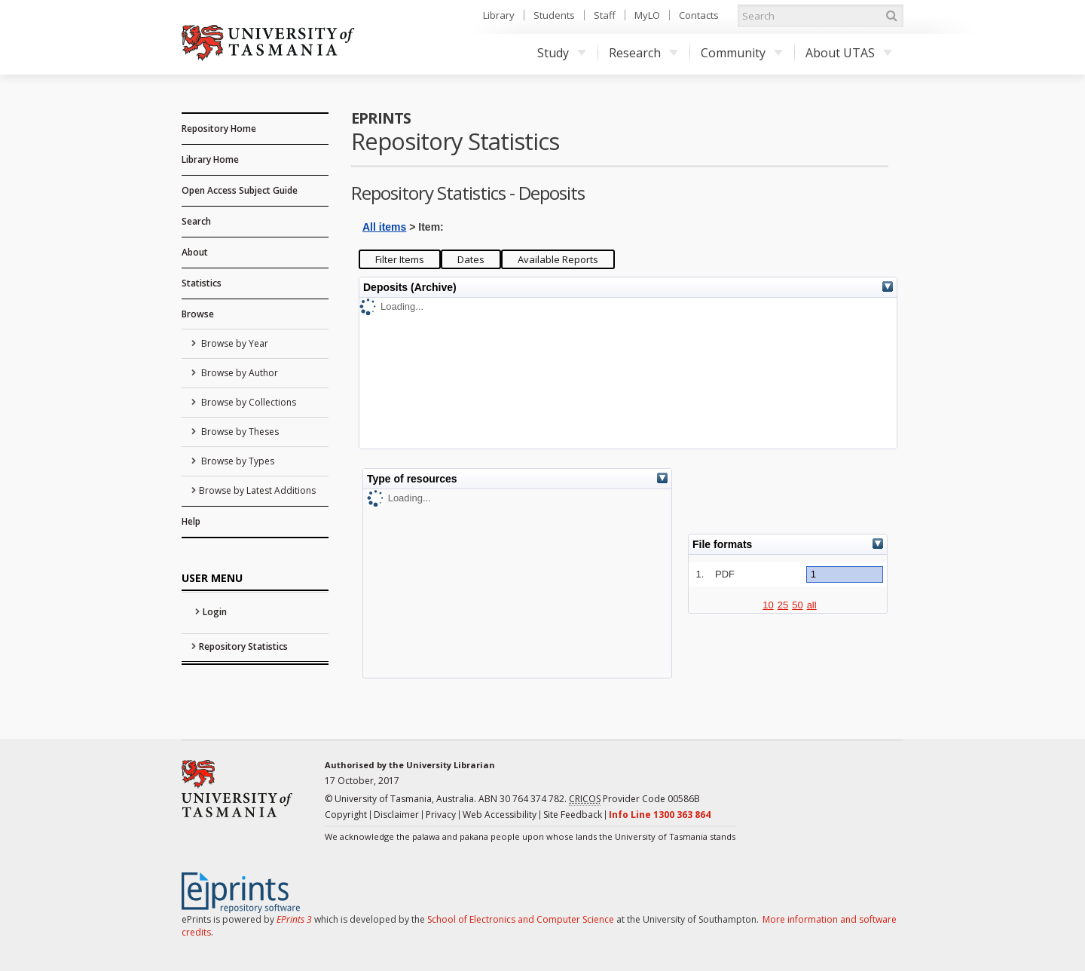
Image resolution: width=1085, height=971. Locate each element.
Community (742, 52)
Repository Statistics (243, 646)
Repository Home (219, 128)
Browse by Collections (247, 402)
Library (499, 15)
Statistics (202, 283)
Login (215, 611)
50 (797, 605)
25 (783, 605)
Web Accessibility (499, 814)
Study (561, 52)
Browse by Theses (239, 431)
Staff (605, 15)
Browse (198, 314)
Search (196, 221)
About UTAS (848, 52)
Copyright (346, 814)
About (195, 252)
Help (191, 521)
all (812, 605)
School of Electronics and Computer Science (520, 919)
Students (554, 15)
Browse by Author (238, 372)
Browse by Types (236, 461)
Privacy (441, 814)
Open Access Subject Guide (240, 190)
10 (768, 605)
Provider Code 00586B (634, 799)
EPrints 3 (294, 919)
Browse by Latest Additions (257, 490)
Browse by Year (233, 343)
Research (643, 52)
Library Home (210, 159)
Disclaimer (396, 814)
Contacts (699, 15)
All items (384, 227)
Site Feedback (572, 814)
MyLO (647, 15)
